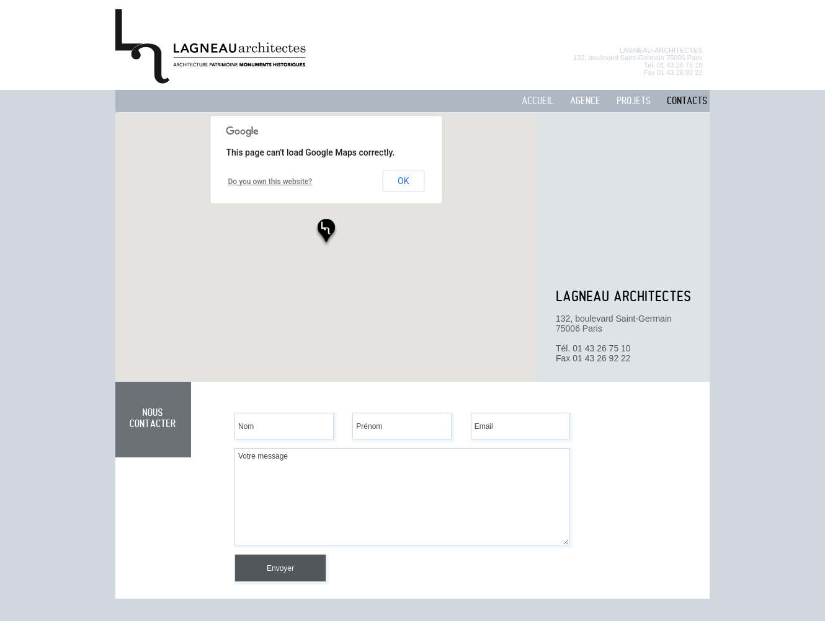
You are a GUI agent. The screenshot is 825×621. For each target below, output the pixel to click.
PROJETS (634, 101)
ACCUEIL (538, 101)
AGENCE (585, 101)
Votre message (401, 496)
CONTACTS (687, 101)
